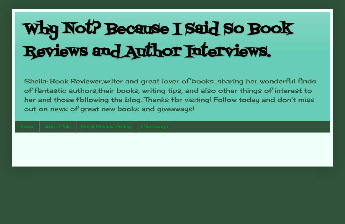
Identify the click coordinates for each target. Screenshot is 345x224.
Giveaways (154, 126)
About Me (58, 126)
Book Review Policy (106, 126)
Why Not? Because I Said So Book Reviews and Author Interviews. (158, 40)
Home (27, 126)
